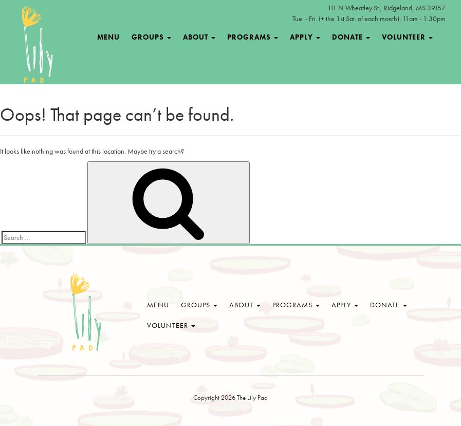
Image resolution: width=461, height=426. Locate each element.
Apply (305, 37)
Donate (351, 37)
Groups (151, 37)
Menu (108, 37)
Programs (252, 37)
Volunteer (407, 37)
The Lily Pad (86, 313)
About (199, 37)
